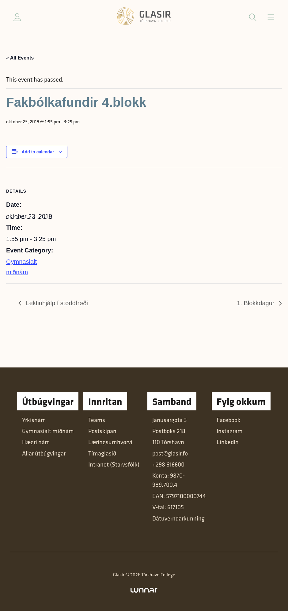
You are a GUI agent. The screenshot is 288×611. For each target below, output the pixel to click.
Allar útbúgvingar (44, 453)
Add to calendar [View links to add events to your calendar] (38, 151)
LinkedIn (228, 442)
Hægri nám (36, 442)
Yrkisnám (34, 420)
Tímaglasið (102, 453)
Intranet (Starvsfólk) (113, 464)
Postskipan (102, 431)
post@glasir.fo (170, 453)
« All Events (20, 57)
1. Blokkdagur (256, 303)
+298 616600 (168, 464)
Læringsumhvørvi (110, 442)
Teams (96, 420)
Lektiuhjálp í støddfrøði (56, 303)
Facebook (229, 420)
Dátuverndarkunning (178, 518)
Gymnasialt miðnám (48, 431)
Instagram (230, 431)
